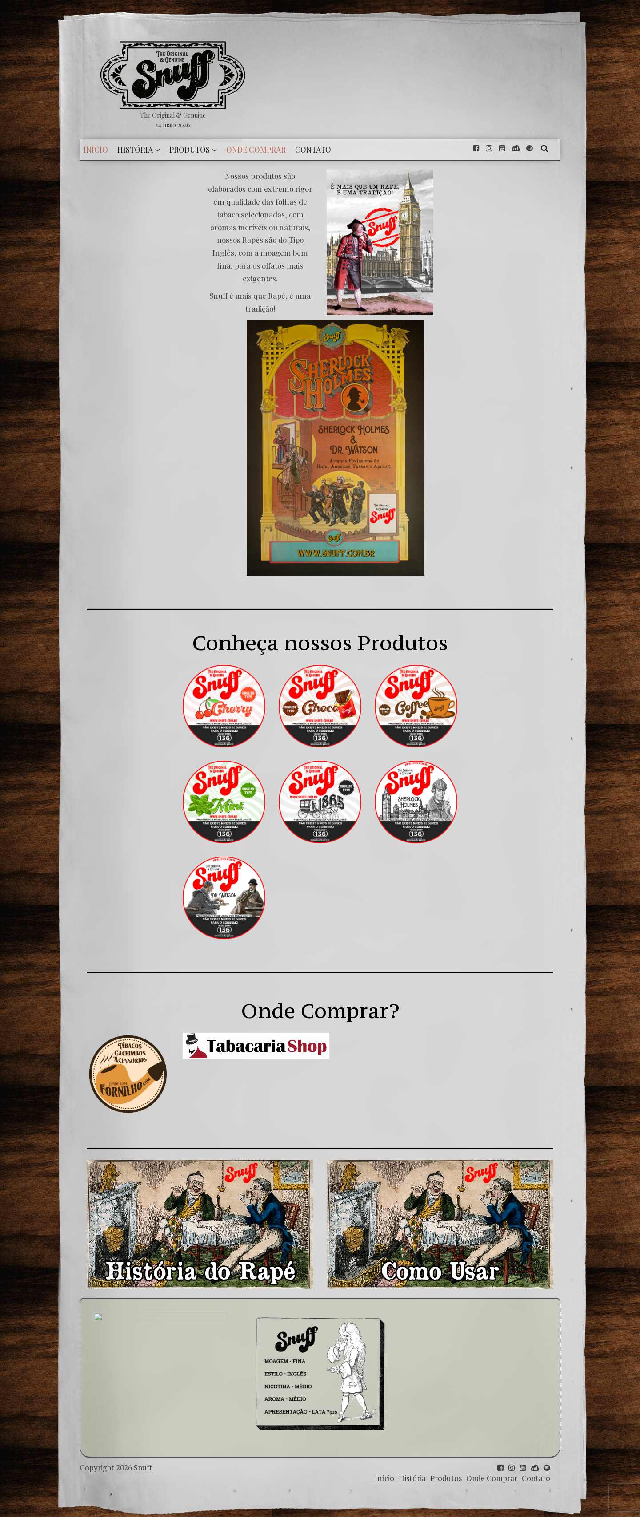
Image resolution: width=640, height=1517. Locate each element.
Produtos (446, 1478)
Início (384, 1478)
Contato (536, 1478)
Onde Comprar (491, 1478)
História (412, 1478)
